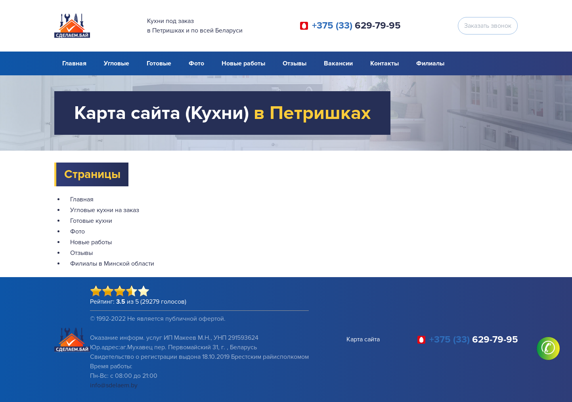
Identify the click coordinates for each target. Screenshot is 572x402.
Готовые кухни (91, 221)
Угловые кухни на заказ (104, 210)
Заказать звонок (487, 26)
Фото (196, 63)
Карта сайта (363, 339)
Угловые (116, 63)
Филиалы (430, 63)
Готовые (159, 63)
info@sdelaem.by (114, 385)
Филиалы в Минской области (112, 264)
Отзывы (294, 63)
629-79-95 (356, 26)
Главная (74, 63)
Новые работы (243, 63)
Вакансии (338, 63)
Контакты (384, 63)
